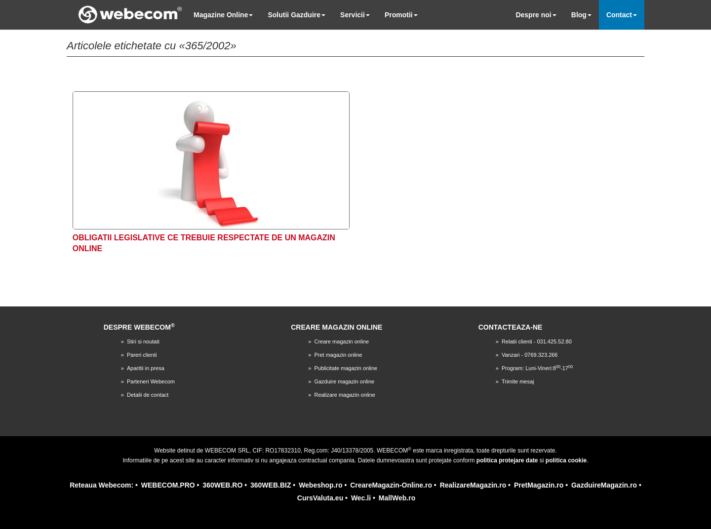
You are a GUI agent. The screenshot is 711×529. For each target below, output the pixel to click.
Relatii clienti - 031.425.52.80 (537, 341)
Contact (621, 15)
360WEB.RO (222, 485)
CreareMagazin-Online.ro (391, 485)
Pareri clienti (142, 355)
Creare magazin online (341, 341)
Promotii (401, 15)
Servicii (355, 15)
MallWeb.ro (397, 498)
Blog (581, 15)
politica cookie (566, 460)
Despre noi (535, 15)
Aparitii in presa (145, 368)
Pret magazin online (338, 355)
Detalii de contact (147, 395)
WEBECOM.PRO (168, 485)
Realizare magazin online (344, 395)
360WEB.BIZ (270, 485)
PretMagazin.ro (538, 485)
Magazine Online (223, 15)
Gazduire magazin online (344, 381)
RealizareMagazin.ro (473, 485)
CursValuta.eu (320, 498)
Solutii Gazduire (296, 15)
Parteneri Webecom (151, 381)
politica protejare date (507, 460)
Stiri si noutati (143, 341)
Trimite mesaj (518, 381)
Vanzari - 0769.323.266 (530, 355)
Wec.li (361, 498)
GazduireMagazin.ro (604, 485)
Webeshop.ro (320, 485)
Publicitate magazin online (345, 368)
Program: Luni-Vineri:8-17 (537, 368)
